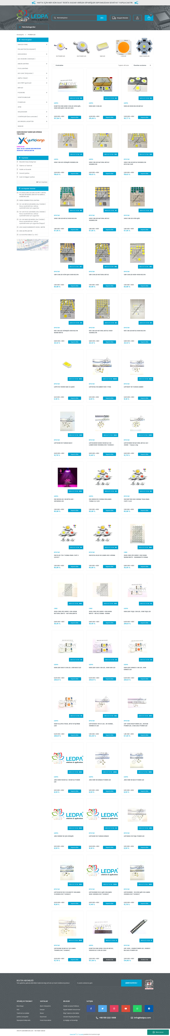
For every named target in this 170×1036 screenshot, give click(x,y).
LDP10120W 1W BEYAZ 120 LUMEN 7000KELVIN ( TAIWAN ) (65, 949)
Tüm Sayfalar (42, 182)
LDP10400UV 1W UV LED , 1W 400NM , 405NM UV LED (101, 725)
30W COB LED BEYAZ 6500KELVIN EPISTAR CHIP (135, 163)
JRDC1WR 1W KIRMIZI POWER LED (100, 780)
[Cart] (149, 18)
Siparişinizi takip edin (23, 1020)
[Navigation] (32, 27)
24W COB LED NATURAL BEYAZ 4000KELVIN (99, 219)
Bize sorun (158, 1032)
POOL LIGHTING (23, 68)
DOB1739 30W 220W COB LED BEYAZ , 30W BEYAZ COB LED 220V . (101, 949)
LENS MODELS (22, 54)
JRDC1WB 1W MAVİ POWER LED (134, 780)
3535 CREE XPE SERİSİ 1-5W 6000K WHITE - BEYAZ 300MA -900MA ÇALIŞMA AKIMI (100, 612)
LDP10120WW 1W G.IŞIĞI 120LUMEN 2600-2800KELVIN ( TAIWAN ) (100, 893)
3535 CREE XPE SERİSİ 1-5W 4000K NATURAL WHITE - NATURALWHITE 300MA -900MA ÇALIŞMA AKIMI (65, 612)
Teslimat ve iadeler (23, 1013)
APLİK (19, 107)
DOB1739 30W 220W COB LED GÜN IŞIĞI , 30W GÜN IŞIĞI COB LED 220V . (67, 107)
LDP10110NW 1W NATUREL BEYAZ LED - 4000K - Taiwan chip (136, 444)
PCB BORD (21, 93)
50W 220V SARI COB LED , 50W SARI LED (102, 668)
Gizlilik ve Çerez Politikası (71, 1006)
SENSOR (20, 126)
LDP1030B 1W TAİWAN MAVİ (63, 443)
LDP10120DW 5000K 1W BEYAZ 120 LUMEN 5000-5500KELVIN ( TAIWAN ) (101, 444)
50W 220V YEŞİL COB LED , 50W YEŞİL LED (137, 611)
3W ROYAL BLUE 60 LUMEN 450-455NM (102, 555)
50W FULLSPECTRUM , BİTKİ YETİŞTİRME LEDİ (67, 725)
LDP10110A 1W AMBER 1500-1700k (100, 387)
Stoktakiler (59, 65)
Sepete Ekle (74, 117)
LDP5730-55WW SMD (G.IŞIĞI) (64, 387)
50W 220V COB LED (95, 106)
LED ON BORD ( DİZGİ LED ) (26, 59)
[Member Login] (137, 18)
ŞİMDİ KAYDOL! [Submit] (131, 983)
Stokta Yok (109, 960)
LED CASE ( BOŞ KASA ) (25, 73)
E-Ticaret (80, 1034)
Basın (42, 1013)
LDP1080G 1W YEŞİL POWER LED (134, 836)
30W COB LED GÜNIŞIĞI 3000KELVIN (66, 162)
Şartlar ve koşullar (22, 1017)
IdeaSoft (73, 1034)
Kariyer (42, 1009)
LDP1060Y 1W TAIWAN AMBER (133, 387)
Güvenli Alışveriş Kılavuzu (71, 1017)
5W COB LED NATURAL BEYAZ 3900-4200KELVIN (101, 332)
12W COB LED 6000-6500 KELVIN (134, 275)
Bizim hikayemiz (45, 1006)
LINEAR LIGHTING (23, 64)
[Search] (79, 18)
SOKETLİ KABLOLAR (24, 97)
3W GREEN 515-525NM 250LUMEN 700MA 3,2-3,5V (100, 500)
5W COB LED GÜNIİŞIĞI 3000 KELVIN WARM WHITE (66, 332)
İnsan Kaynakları (45, 1020)
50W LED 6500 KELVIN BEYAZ (133, 106)
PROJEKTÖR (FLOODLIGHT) (27, 49)
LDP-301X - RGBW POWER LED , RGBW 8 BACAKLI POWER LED (137, 949)
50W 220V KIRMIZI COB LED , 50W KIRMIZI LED (135, 668)
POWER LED (31, 35)
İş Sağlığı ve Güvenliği (70, 1020)
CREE (125, 552)
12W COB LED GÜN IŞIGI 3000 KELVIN (66, 275)
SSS (18, 1009)
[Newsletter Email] (108, 983)
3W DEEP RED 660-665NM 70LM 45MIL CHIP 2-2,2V (136, 500)
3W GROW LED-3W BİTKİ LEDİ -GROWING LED (64, 500)
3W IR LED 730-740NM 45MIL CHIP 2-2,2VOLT (66, 556)
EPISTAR (126, 159)
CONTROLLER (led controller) (28, 117)
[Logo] (32, 15)
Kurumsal (43, 1017)
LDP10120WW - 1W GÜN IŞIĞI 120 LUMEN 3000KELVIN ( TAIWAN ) (137, 893)
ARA (101, 18)
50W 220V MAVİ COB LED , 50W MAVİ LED (67, 668)
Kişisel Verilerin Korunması (71, 1009)
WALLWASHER (22, 112)
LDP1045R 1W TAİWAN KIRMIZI (99, 836)
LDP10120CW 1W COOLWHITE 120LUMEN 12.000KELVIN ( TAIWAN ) (67, 893)
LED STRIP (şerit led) (24, 83)
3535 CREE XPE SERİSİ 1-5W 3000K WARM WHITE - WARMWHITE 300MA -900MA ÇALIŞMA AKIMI (136, 556)
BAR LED (20, 88)
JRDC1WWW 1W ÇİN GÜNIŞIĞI (64, 836)
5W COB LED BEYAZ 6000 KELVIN (134, 331)
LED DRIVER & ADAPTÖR (26, 121)
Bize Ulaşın (20, 1006)
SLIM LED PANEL (23, 44)
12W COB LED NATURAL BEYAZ (99, 275)
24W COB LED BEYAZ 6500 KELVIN (65, 218)
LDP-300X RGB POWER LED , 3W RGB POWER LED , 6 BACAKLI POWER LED (136, 725)
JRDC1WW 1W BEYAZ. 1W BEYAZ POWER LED (67, 781)
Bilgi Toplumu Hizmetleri (71, 1013)
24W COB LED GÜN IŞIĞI (132, 218)
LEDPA (56, 103)
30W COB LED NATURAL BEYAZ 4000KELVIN (99, 163)
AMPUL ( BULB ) (23, 78)
